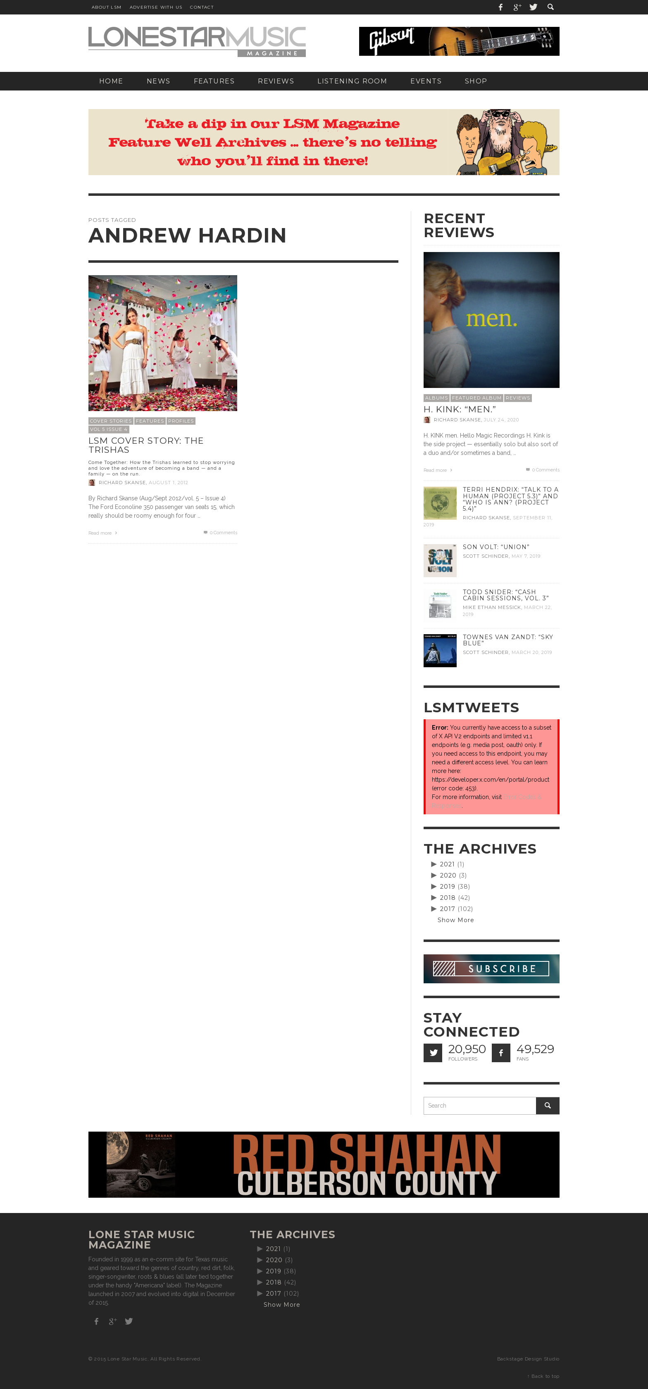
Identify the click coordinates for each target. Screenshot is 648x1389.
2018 (448, 897)
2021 (447, 864)
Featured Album (477, 398)
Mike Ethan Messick (492, 607)
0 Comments (219, 532)
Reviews (518, 398)
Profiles (181, 421)
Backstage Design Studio (528, 1359)
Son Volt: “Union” (496, 547)
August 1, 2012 (168, 482)
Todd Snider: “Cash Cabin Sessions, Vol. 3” (506, 595)
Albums (436, 398)
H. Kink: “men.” (460, 409)
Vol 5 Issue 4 (109, 429)
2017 (447, 909)
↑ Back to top (543, 1376)
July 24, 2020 (501, 420)
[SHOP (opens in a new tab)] (476, 81)
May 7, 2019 (526, 556)
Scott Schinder (486, 556)
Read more (103, 533)
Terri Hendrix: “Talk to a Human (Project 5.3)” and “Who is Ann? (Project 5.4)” (511, 499)
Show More (456, 920)
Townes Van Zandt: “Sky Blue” (508, 640)
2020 (448, 875)
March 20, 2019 (532, 652)
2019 (447, 886)
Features (150, 421)
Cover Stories (111, 421)
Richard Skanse (122, 482)
